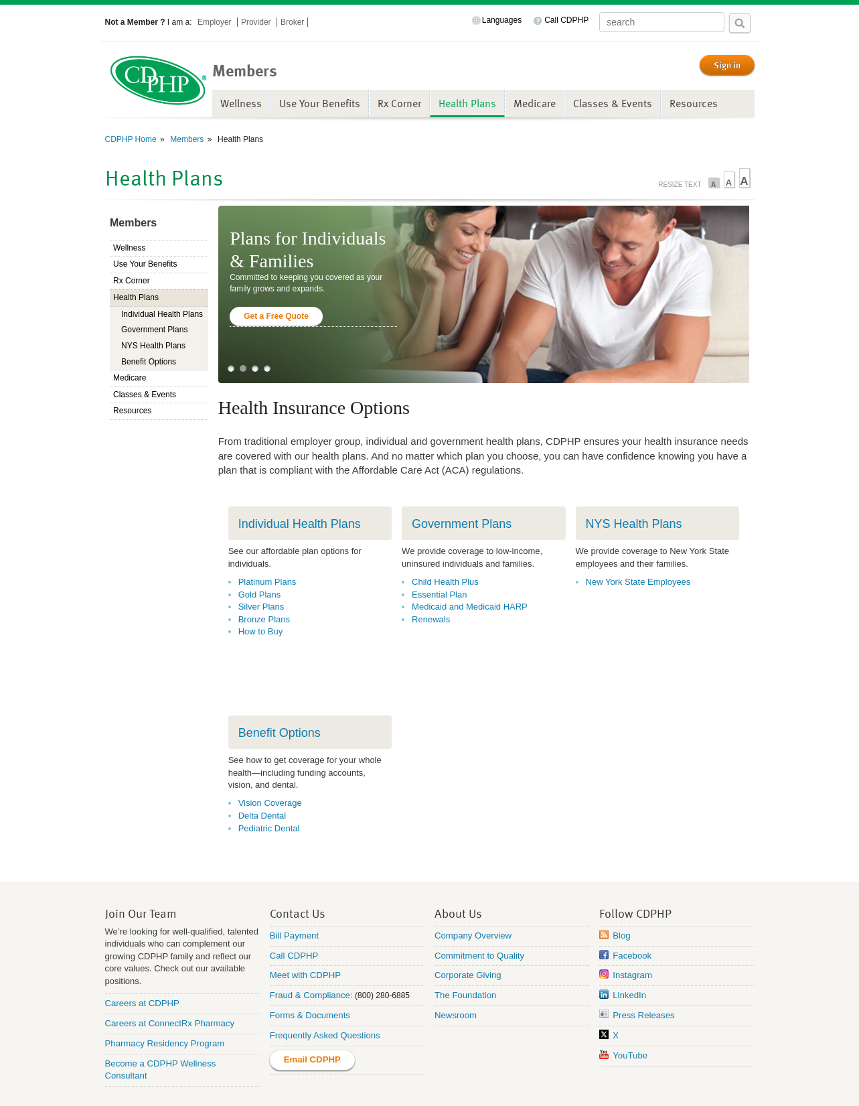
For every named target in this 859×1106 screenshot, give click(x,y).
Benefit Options (148, 361)
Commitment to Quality (479, 915)
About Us (458, 873)
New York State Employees (638, 582)
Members (186, 139)
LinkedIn (629, 956)
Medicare (535, 103)
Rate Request (690, 1082)
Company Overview (473, 895)
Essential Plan (439, 595)
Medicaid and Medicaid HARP (470, 607)
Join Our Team (141, 873)
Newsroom (456, 976)
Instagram (632, 935)
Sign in (727, 65)
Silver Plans (261, 607)
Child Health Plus (445, 582)
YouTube (630, 1015)
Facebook (632, 915)
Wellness (241, 103)
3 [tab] (255, 368)
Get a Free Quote (276, 316)
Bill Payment (294, 895)
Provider (257, 22)
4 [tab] (267, 368)
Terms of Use (442, 1082)
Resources (694, 103)
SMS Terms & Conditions (530, 1082)
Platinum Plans (267, 582)
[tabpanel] (484, 294)
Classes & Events (612, 103)
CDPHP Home (131, 139)
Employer (216, 22)
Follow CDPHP (635, 873)
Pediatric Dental (269, 802)
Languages (502, 20)
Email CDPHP (312, 1019)
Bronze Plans (264, 619)
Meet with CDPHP (305, 935)
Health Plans (467, 103)
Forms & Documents (310, 976)
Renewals (431, 619)
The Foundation (465, 956)
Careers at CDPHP (142, 964)
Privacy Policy (622, 1082)
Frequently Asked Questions (325, 996)
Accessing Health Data (358, 1082)
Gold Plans (259, 595)
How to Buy (260, 631)
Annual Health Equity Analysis (429, 1098)
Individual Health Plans (162, 314)
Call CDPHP (566, 20)
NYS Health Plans (153, 345)
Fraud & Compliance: (311, 956)
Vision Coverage (270, 777)
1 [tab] (231, 368)
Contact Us (297, 873)
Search (739, 23)
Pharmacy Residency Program (165, 1003)
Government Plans (154, 329)
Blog (621, 895)
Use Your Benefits (319, 103)
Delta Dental (262, 789)
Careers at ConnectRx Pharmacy (170, 983)
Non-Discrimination (180, 1082)
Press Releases (643, 976)
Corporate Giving (468, 935)
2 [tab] (243, 368)
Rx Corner (399, 103)
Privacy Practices (266, 1082)
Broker (292, 22)
